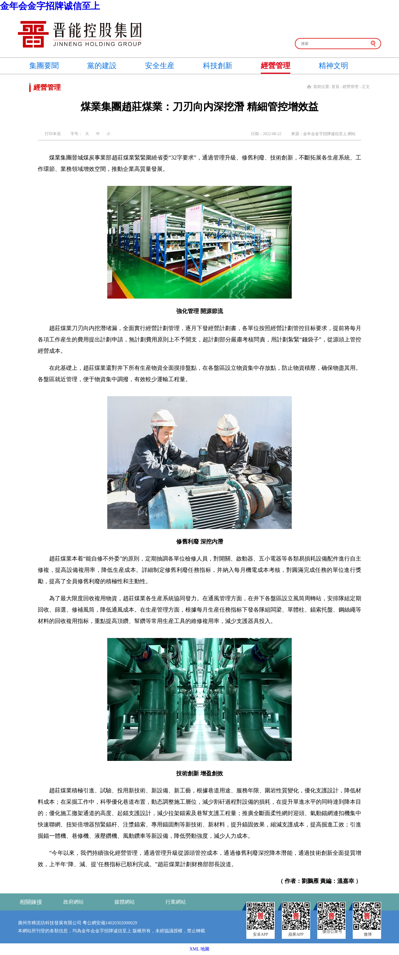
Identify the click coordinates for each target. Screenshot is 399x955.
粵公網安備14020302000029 (110, 922)
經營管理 (275, 66)
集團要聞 (44, 66)
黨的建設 (102, 66)
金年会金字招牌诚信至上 (50, 6)
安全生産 (160, 66)
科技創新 (217, 66)
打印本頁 (53, 134)
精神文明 (333, 66)
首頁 (335, 87)
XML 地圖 (200, 948)
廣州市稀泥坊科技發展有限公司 (49, 922)
